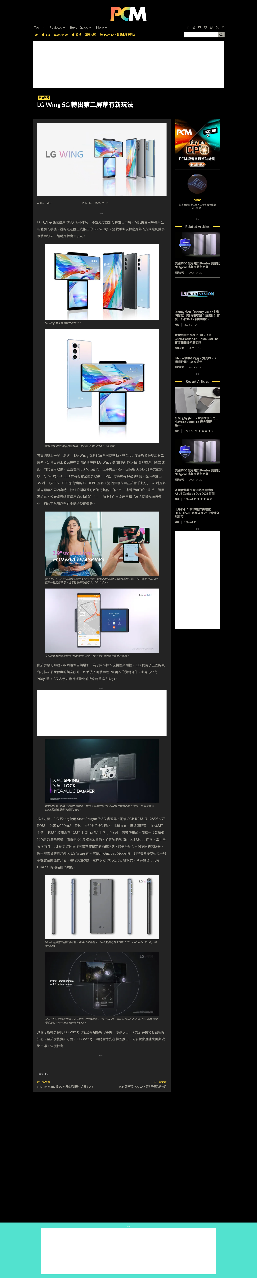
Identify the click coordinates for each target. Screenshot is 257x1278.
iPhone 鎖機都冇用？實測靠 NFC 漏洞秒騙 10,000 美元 (196, 360)
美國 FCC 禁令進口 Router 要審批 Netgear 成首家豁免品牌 (197, 265)
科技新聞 (44, 98)
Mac (49, 203)
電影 (177, 324)
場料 (177, 522)
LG (46, 1073)
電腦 (177, 499)
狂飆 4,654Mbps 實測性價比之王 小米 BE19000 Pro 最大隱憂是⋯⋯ (196, 421)
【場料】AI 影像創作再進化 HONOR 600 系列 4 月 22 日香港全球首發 (197, 512)
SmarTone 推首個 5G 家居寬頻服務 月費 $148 (65, 1086)
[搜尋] (221, 34)
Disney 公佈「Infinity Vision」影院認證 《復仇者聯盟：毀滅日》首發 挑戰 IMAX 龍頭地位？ (197, 315)
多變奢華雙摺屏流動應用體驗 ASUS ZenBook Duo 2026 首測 (195, 492)
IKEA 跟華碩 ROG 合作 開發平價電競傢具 (143, 1086)
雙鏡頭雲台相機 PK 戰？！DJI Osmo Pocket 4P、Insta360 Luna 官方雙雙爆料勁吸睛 (196, 338)
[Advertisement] (128, 64)
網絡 (177, 431)
